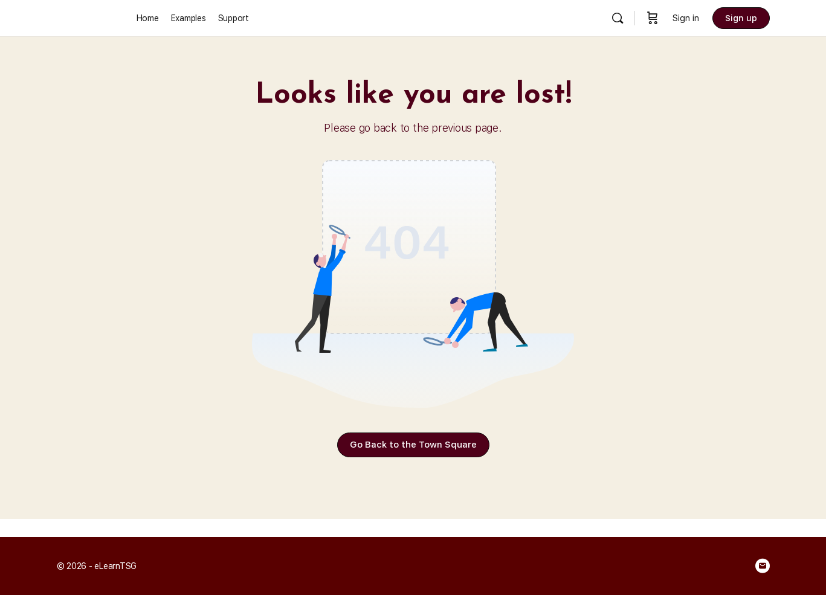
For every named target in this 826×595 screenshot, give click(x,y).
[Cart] (652, 18)
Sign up (741, 18)
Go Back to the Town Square (413, 444)
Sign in (686, 18)
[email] (762, 566)
